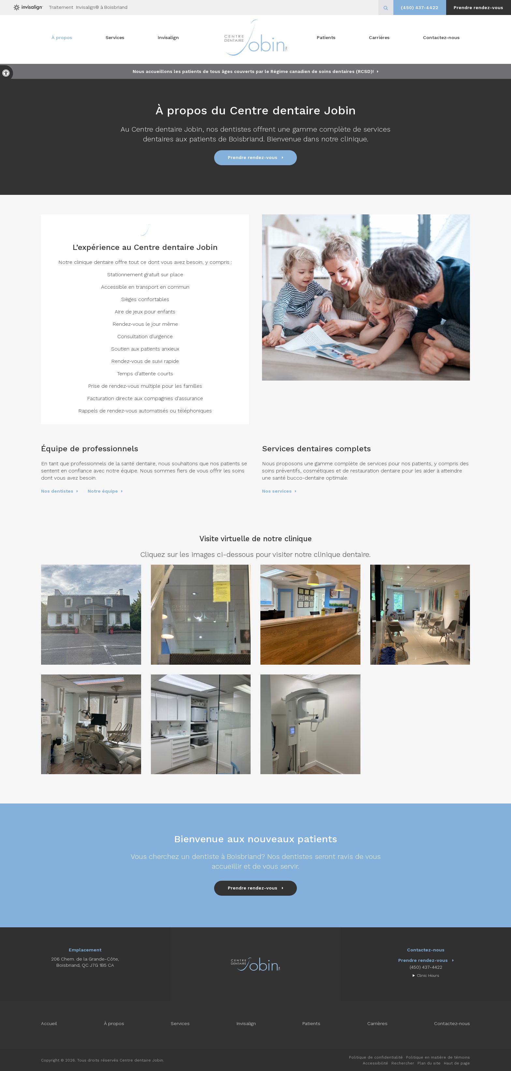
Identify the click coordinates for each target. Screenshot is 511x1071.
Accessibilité (375, 1063)
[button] (91, 615)
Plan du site (429, 1063)
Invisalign (168, 39)
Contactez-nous (441, 39)
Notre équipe (103, 491)
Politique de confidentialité (376, 1057)
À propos (61, 39)
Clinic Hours (428, 975)
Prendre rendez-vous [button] (477, 7)
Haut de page (457, 1063)
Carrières (379, 39)
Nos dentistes (57, 491)
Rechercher (402, 1063)
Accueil (49, 1023)
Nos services (277, 491)
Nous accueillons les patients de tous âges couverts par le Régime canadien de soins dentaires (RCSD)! (253, 71)
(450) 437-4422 (416, 7)
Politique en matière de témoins (438, 1057)
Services (115, 39)
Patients (326, 39)
